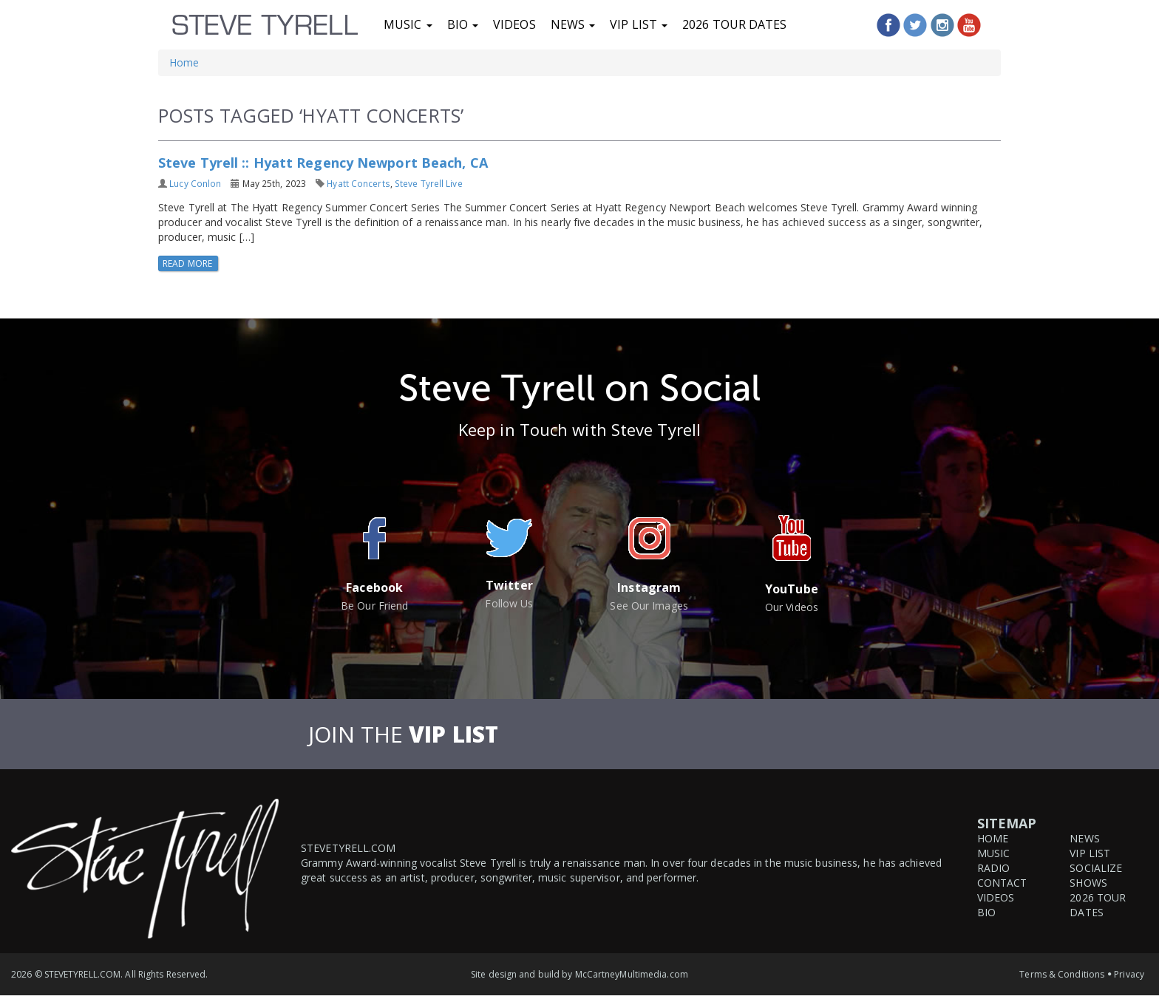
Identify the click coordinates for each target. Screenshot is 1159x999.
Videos (514, 24)
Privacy (1129, 974)
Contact (1002, 883)
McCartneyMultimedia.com (631, 974)
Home (184, 62)
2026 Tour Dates (734, 24)
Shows (1088, 883)
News (573, 24)
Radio (993, 868)
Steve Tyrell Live (429, 183)
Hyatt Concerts (358, 183)
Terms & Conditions (1061, 974)
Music (408, 24)
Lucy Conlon (195, 183)
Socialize (1096, 868)
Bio (462, 24)
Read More (188, 263)
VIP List (638, 24)
